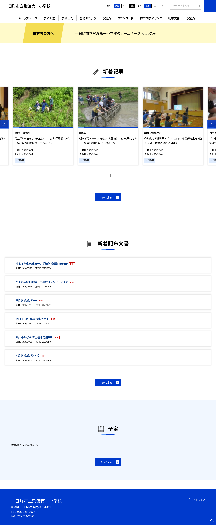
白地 (124, 6)
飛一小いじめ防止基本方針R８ (34, 337)
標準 (147, 6)
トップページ (29, 18)
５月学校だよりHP (27, 300)
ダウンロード (125, 18)
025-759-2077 (26, 511)
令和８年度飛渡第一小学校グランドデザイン (42, 282)
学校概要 (49, 18)
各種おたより (88, 18)
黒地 (132, 6)
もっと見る (106, 197)
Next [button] (211, 124)
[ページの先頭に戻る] (211, 520)
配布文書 (174, 18)
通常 (117, 6)
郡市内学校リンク (151, 18)
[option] (43, 126)
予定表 (106, 18)
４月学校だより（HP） (28, 355)
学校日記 (67, 18)
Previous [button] (4, 124)
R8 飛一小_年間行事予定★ (33, 319)
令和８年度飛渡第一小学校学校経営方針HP (42, 263)
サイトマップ (198, 499)
